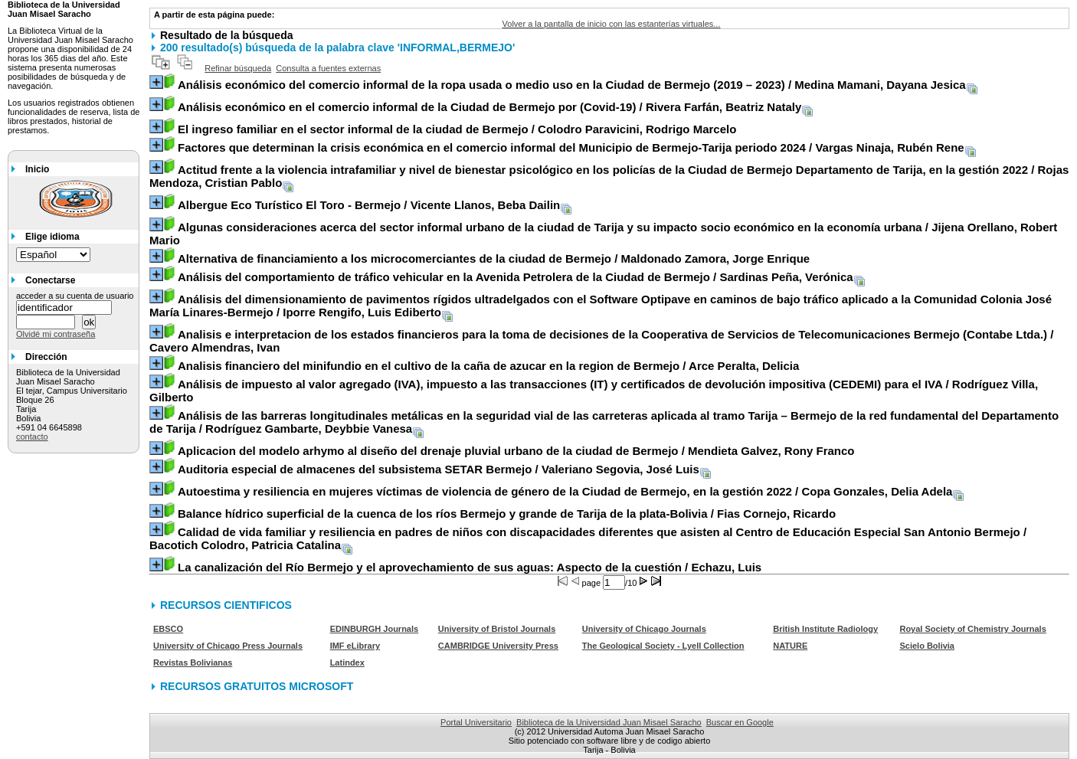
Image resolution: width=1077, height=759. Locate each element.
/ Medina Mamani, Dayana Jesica (572, 84)
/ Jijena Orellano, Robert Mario (603, 234)
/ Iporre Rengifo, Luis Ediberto (600, 306)
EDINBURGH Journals (374, 628)
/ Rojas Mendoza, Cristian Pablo (609, 176)
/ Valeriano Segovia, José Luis (438, 469)
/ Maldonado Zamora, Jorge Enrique (494, 258)
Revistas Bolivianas (192, 662)
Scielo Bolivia (926, 645)
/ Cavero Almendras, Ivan (601, 341)
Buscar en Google (740, 722)
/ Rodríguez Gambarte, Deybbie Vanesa (604, 422)
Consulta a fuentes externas (328, 68)
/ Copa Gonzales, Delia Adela (565, 491)
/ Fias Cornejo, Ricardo (507, 513)
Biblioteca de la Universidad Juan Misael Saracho (609, 722)
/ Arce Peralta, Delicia (488, 365)
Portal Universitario (476, 722)
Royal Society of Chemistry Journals (972, 628)
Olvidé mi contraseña (55, 334)
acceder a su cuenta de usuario (75, 295)
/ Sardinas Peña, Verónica (515, 276)
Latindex (347, 662)
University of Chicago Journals (644, 628)
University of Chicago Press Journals (228, 645)
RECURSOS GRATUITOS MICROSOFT (256, 686)
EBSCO (168, 628)
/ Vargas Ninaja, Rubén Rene (571, 147)
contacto (32, 436)
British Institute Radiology (825, 628)
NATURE (790, 645)
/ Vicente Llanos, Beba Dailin (369, 204)
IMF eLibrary (355, 645)
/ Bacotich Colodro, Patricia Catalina (587, 538)
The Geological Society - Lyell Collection (663, 645)
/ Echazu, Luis (469, 567)
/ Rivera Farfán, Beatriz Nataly (489, 106)
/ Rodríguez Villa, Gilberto (593, 391)
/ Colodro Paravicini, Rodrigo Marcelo (457, 129)
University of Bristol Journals (496, 628)
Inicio (37, 169)
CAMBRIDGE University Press (498, 645)
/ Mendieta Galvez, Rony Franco (516, 450)
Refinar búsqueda (238, 68)
